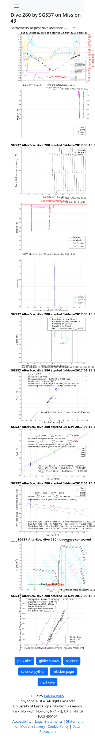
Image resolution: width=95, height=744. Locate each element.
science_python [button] (33, 671)
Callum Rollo (54, 696)
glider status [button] (49, 660)
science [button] (72, 660)
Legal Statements (49, 721)
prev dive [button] (24, 660)
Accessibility (22, 721)
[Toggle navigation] (16, 6)
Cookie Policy (58, 726)
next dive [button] (47, 682)
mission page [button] (63, 671)
